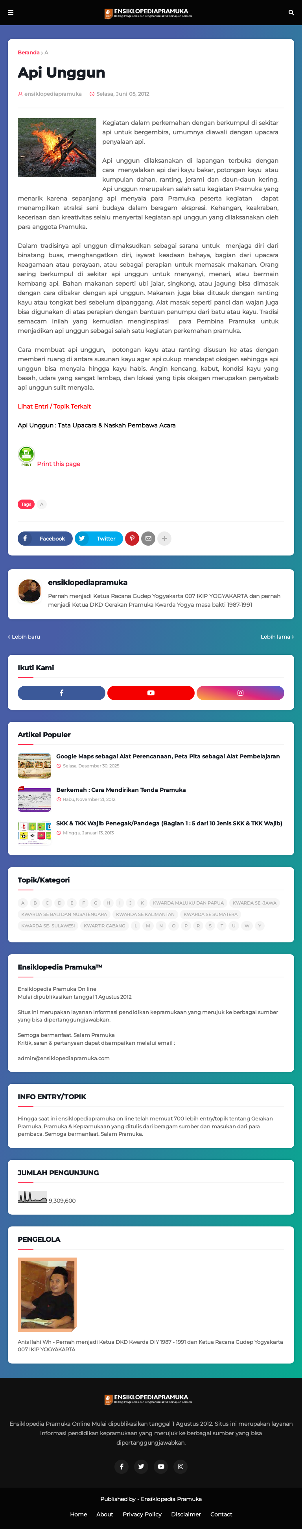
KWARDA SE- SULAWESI (48, 926)
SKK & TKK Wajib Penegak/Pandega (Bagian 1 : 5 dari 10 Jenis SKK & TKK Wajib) (169, 823)
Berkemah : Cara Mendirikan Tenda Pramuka (121, 789)
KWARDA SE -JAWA (254, 903)
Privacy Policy (142, 1514)
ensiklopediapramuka (87, 582)
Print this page (49, 464)
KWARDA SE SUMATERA (211, 914)
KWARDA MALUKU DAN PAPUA (188, 903)
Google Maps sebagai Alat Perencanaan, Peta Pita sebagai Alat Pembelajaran (168, 756)
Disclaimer (186, 1514)
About (104, 1514)
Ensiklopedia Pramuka (171, 1499)
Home (78, 1514)
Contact (221, 1514)
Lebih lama (275, 637)
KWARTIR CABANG (104, 926)
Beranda (29, 52)
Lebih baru (26, 637)
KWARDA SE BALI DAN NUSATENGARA (64, 914)
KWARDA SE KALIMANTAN (145, 914)
